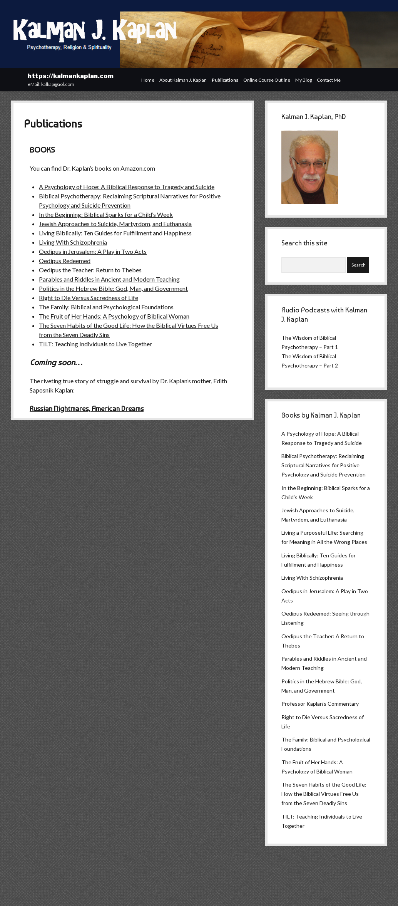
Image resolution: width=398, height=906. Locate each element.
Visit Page (199, 34)
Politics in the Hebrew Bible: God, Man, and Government (113, 288)
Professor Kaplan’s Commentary (320, 703)
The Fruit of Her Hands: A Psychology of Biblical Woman (114, 316)
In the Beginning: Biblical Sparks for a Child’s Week (106, 214)
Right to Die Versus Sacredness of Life (88, 297)
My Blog (303, 80)
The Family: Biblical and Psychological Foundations (106, 306)
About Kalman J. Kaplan (183, 80)
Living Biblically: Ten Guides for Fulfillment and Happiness (115, 233)
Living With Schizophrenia (73, 242)
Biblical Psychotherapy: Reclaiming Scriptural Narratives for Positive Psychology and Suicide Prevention (323, 465)
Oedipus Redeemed (64, 260)
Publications (225, 80)
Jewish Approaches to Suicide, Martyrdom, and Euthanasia (115, 223)
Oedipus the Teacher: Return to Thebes (90, 269)
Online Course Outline (266, 80)
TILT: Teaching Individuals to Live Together (95, 343)
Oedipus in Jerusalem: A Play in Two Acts (93, 251)
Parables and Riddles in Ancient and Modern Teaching (109, 279)
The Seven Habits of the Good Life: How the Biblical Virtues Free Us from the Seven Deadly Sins (323, 793)
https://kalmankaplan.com (71, 76)
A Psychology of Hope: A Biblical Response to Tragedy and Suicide (126, 186)
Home (147, 80)
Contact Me (329, 80)
